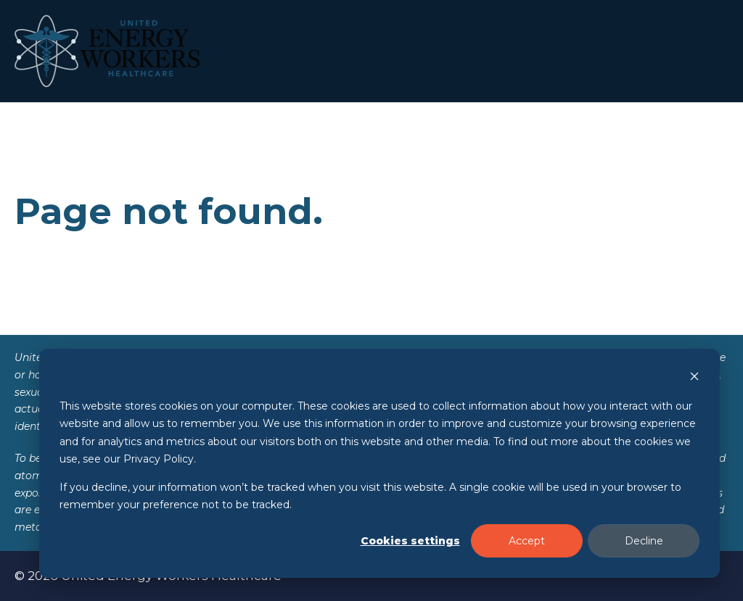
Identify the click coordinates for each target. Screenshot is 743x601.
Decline (644, 540)
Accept (527, 540)
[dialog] (379, 463)
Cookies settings (410, 540)
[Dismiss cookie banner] (694, 378)
